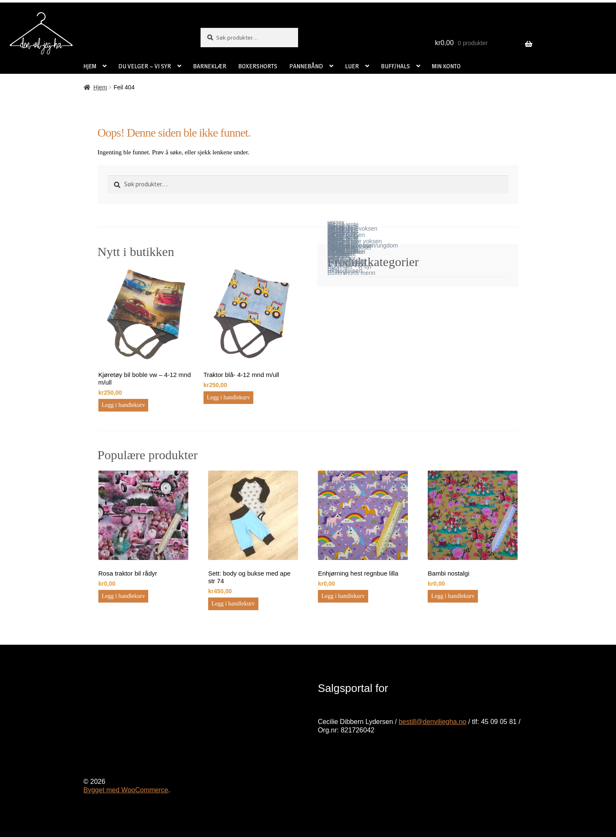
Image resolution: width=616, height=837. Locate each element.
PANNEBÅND (306, 66)
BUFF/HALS (395, 66)
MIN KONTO (446, 66)
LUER (352, 66)
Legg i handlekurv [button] (123, 405)
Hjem (100, 87)
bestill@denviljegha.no (432, 721)
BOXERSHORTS (257, 66)
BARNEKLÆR (209, 66)
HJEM (89, 66)
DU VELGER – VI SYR (144, 66)
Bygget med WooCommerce (126, 790)
